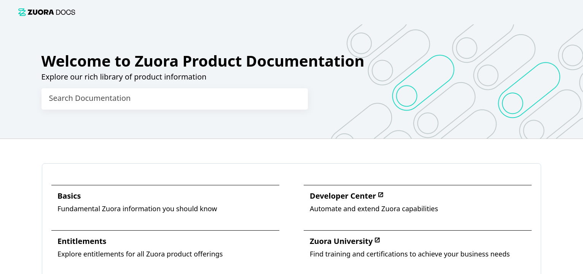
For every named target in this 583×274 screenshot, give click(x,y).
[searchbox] (294, 99)
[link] (46, 12)
